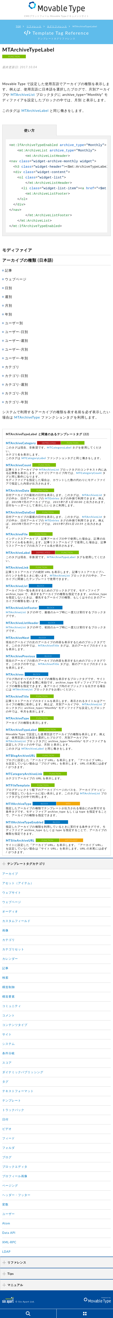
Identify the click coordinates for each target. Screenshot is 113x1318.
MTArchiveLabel (35, 110)
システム (8, 1042)
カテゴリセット (13, 948)
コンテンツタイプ (14, 1023)
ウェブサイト (11, 891)
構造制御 (8, 986)
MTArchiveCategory (21, 442)
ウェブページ (11, 901)
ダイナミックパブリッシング (22, 1071)
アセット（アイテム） (18, 882)
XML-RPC (9, 1241)
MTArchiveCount (18, 464)
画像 (5, 929)
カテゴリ (8, 938)
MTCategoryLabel (59, 446)
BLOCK (40, 585)
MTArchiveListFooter (22, 607)
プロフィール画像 (14, 1175)
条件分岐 (8, 1052)
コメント (8, 1014)
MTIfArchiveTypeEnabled (25, 821)
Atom (6, 1222)
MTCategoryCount (89, 472)
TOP (18, 26)
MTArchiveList (23, 94)
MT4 (68, 802)
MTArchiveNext (17, 637)
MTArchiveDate (17, 490)
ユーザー (8, 1212)
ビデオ (7, 1127)
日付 (5, 1118)
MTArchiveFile (17, 533)
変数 (5, 1203)
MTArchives (15, 674)
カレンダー (10, 957)
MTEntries (52, 497)
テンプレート (11, 1099)
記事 (5, 967)
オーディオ (10, 910)
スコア (7, 1061)
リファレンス (34, 26)
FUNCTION (14, 56)
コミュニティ (11, 1005)
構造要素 (8, 995)
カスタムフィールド (16, 919)
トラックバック (13, 1109)
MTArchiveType (27, 417)
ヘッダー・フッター (16, 1194)
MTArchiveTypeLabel (61, 556)
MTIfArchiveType (18, 802)
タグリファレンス (57, 26)
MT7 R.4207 (71, 839)
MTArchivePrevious (20, 655)
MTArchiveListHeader (22, 622)
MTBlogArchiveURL (20, 754)
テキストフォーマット (18, 1090)
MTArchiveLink (17, 567)
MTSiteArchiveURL (20, 839)
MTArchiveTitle (48, 645)
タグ (5, 1080)
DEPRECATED (49, 442)
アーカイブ (10, 872)
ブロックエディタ (14, 1165)
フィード (8, 1137)
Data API (9, 1231)
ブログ (7, 1156)
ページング (10, 1184)
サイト (7, 1033)
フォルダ (8, 1146)
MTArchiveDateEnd (20, 512)
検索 (5, 976)
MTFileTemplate (18, 784)
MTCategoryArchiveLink (24, 773)
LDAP (6, 1250)
